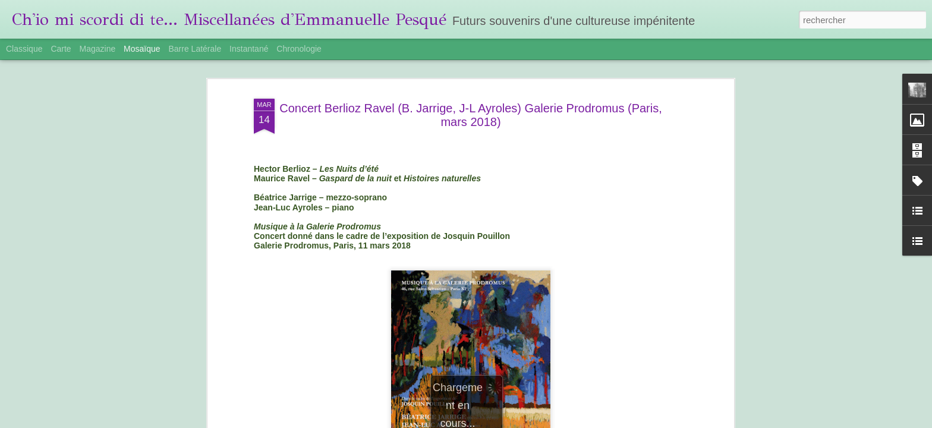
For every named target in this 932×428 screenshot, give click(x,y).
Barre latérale (194, 49)
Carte (61, 49)
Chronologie (299, 49)
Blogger (591, 421)
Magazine (98, 49)
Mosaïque (142, 49)
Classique (24, 49)
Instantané (248, 49)
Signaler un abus (629, 421)
